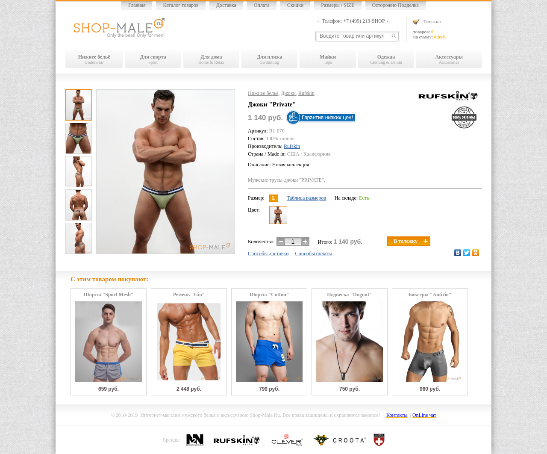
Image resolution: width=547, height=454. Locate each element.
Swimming (269, 59)
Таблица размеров (306, 198)
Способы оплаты (313, 253)
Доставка (226, 5)
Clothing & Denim (386, 59)
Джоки (288, 93)
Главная (136, 5)
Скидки (295, 5)
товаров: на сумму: (447, 28)
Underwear (94, 59)
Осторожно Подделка (395, 5)
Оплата (262, 5)
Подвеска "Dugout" (349, 295)
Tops (328, 59)
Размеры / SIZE (337, 5)
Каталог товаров (180, 5)
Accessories (449, 59)
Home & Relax (211, 59)
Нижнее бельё (263, 93)
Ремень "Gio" (189, 295)
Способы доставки (268, 253)
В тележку (411, 241)
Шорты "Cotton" (269, 295)
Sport (153, 59)
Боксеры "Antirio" (429, 295)
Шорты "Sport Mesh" (109, 295)
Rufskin (306, 93)
